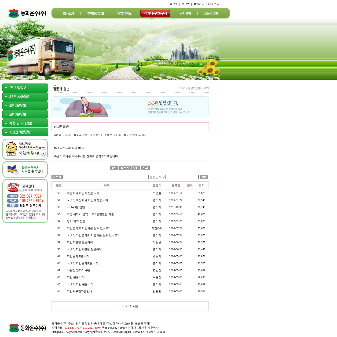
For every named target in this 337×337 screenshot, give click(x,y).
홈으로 (173, 4)
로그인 (185, 4)
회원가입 (199, 4)
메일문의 (213, 4)
